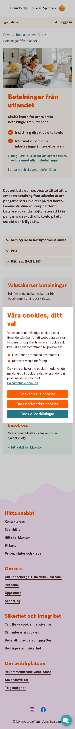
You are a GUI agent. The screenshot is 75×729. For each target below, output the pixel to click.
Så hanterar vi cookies (22, 383)
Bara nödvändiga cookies (38, 404)
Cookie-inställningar (37, 414)
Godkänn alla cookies (38, 394)
